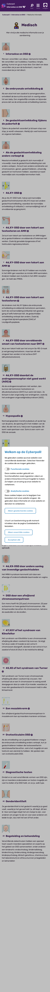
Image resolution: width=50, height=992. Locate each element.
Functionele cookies (20, 469)
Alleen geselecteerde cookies (20, 511)
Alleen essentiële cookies (18, 532)
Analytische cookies (20, 491)
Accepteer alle (14, 540)
